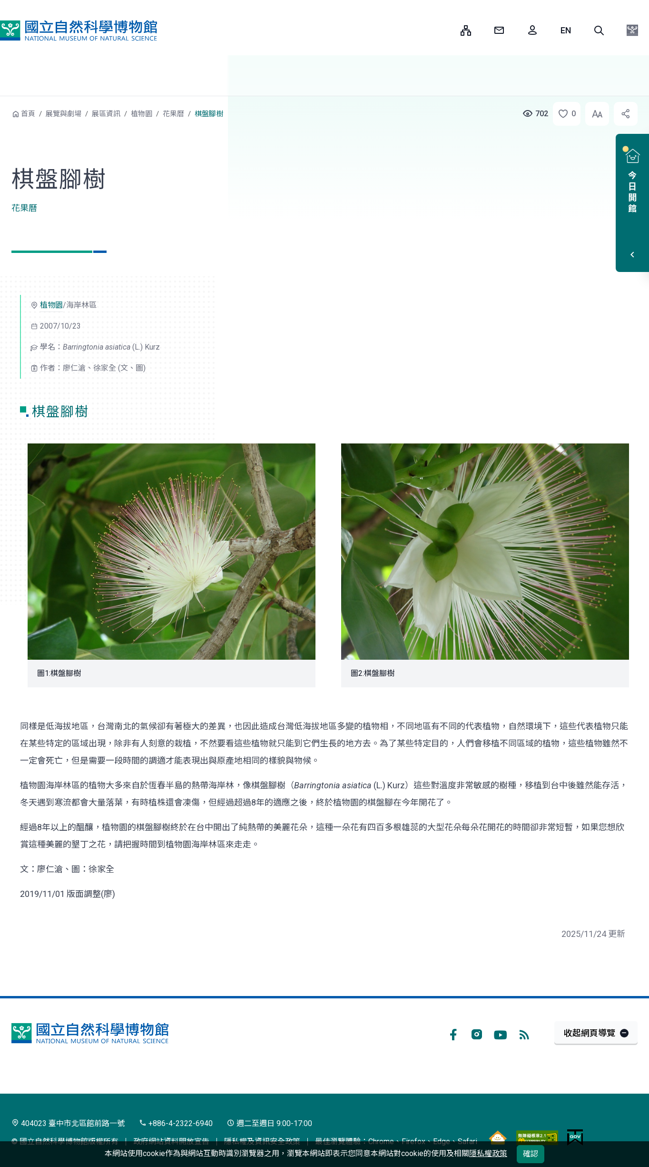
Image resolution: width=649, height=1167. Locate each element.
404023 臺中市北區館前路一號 (68, 1123)
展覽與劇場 (63, 114)
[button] (599, 30)
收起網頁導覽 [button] (589, 1033)
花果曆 (173, 114)
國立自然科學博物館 (78, 30)
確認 (530, 1153)
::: (446, 30)
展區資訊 (106, 114)
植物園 (141, 114)
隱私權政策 (488, 1153)
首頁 (28, 114)
